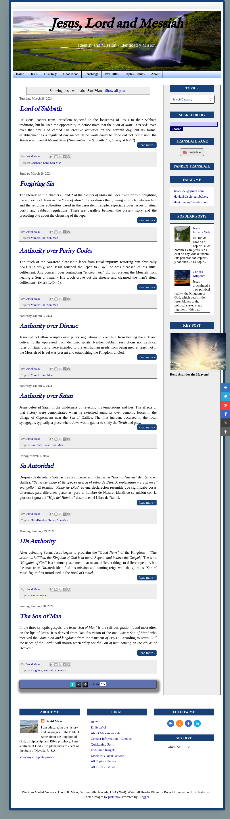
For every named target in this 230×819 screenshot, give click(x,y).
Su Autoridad (36, 466)
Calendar (36, 162)
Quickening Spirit (102, 744)
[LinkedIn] (197, 723)
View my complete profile (36, 757)
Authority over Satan (46, 396)
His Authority (37, 541)
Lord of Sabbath (40, 109)
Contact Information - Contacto (111, 738)
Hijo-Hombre (39, 520)
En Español (98, 727)
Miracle (35, 237)
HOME (95, 722)
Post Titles (112, 74)
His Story (50, 74)
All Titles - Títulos (103, 767)
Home (20, 74)
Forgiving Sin (36, 184)
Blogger (143, 797)
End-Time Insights (103, 750)
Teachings (91, 74)
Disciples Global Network (108, 755)
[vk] (170, 723)
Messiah (49, 670)
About (155, 74)
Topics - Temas (135, 74)
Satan (47, 445)
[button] (192, 152)
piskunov (114, 797)
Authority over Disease (48, 326)
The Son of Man (40, 617)
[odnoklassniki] (179, 723)
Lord (46, 162)
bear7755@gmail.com (189, 191)
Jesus (34, 74)
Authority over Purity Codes (55, 251)
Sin (44, 237)
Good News (70, 74)
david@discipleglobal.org (191, 196)
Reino (51, 520)
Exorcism (36, 445)
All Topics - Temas (103, 761)
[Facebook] (188, 723)
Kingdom (36, 670)
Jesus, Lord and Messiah (117, 24)
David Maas (53, 721)
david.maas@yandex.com (191, 202)
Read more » (146, 145)
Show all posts (115, 91)
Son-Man (55, 162)
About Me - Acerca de (105, 733)
